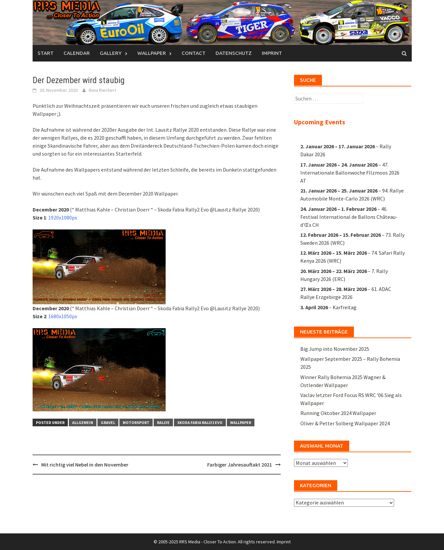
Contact (194, 53)
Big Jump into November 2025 (334, 348)
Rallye (163, 422)
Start (46, 53)
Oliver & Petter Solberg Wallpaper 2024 (345, 423)
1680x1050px (62, 316)
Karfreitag (345, 307)
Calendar (77, 53)
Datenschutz (234, 53)
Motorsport (136, 422)
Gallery (111, 53)
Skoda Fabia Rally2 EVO (199, 422)
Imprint (272, 53)
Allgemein (82, 422)
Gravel (108, 422)
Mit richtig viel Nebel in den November (84, 464)
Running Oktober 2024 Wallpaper (338, 413)
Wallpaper (151, 53)
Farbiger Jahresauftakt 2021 (239, 464)
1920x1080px (62, 217)
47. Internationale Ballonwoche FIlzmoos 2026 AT (349, 172)
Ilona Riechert (102, 90)
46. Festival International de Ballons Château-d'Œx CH (348, 217)
